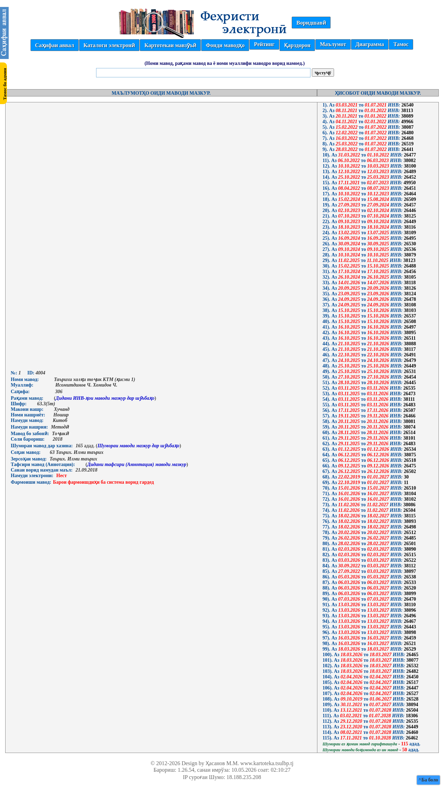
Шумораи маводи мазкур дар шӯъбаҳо (138, 445)
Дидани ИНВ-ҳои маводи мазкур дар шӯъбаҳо (105, 398)
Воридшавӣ (311, 23)
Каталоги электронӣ (109, 45)
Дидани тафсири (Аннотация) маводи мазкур (136, 464)
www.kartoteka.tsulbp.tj (266, 763)
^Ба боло (428, 779)
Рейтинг (264, 44)
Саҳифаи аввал (54, 45)
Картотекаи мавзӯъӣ (170, 45)
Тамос (401, 44)
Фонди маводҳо (225, 45)
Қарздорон (297, 45)
